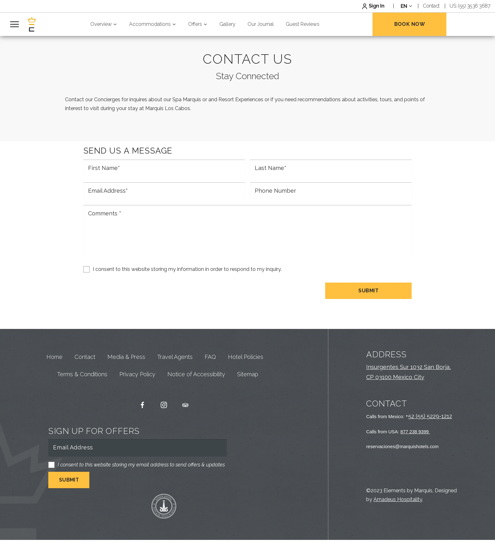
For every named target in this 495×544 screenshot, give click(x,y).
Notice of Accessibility (196, 386)
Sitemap (247, 386)
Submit (368, 294)
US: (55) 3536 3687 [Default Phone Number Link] (470, 6)
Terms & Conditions (82, 386)
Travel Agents (175, 369)
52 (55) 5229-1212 (430, 420)
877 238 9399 (415, 435)
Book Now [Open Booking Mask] (409, 24)
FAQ (210, 369)
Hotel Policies (245, 369)
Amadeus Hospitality (397, 503)
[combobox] (405, 6)
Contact (85, 369)
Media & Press (126, 369)
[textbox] (405, 6)
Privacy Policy (137, 386)
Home (54, 369)
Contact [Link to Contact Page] (431, 6)
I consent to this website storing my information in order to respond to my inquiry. (187, 273)
